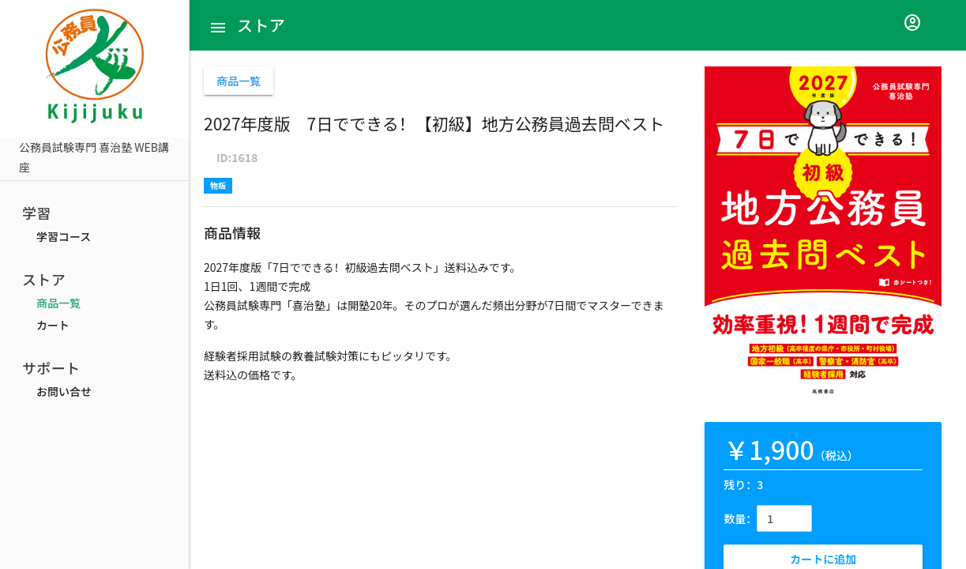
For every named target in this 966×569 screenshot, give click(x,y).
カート (53, 325)
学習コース (63, 236)
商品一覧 (58, 303)
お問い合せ (64, 391)
